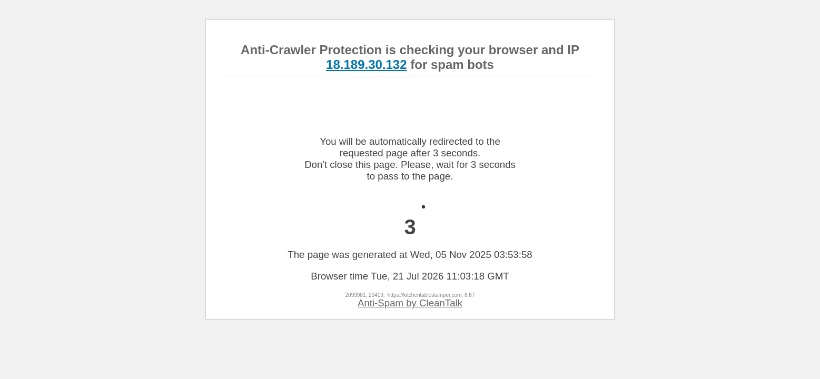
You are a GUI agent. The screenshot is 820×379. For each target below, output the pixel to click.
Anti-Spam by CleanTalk (410, 302)
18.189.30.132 (366, 64)
